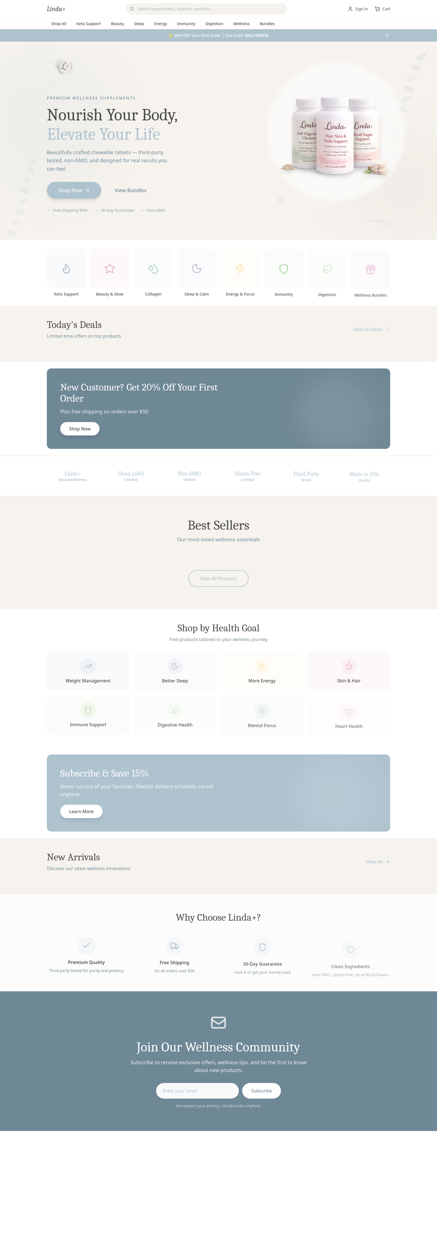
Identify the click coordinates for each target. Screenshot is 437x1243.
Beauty (117, 23)
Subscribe (261, 1092)
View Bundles (131, 190)
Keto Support (88, 23)
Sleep (139, 23)
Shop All (58, 23)
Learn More (81, 813)
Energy (160, 23)
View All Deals (371, 331)
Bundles (267, 23)
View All (378, 862)
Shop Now (74, 190)
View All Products (218, 580)
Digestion (214, 23)
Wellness (241, 23)
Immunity (186, 23)
